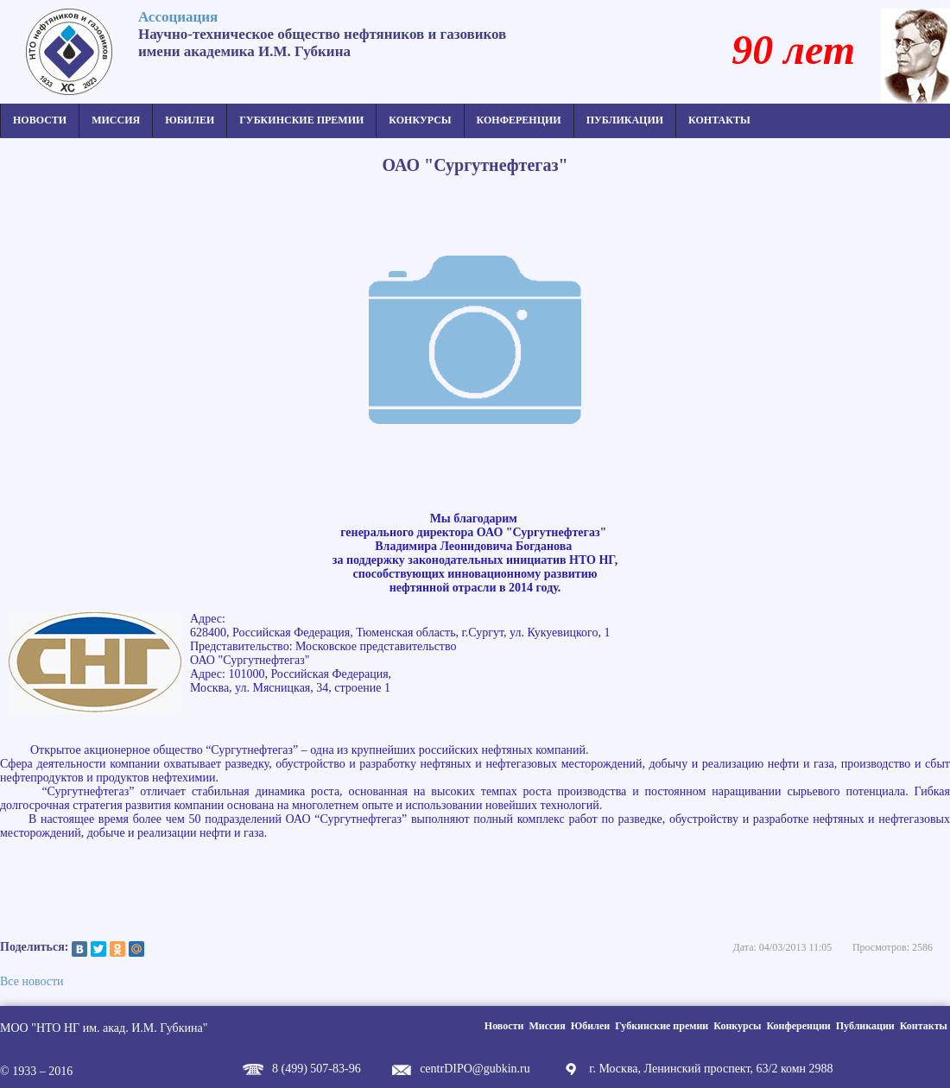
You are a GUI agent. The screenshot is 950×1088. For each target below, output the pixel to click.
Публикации (624, 120)
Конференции (519, 120)
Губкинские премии (301, 120)
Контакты (719, 120)
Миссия (116, 120)
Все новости (32, 981)
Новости (39, 120)
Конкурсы (420, 120)
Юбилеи (189, 120)
